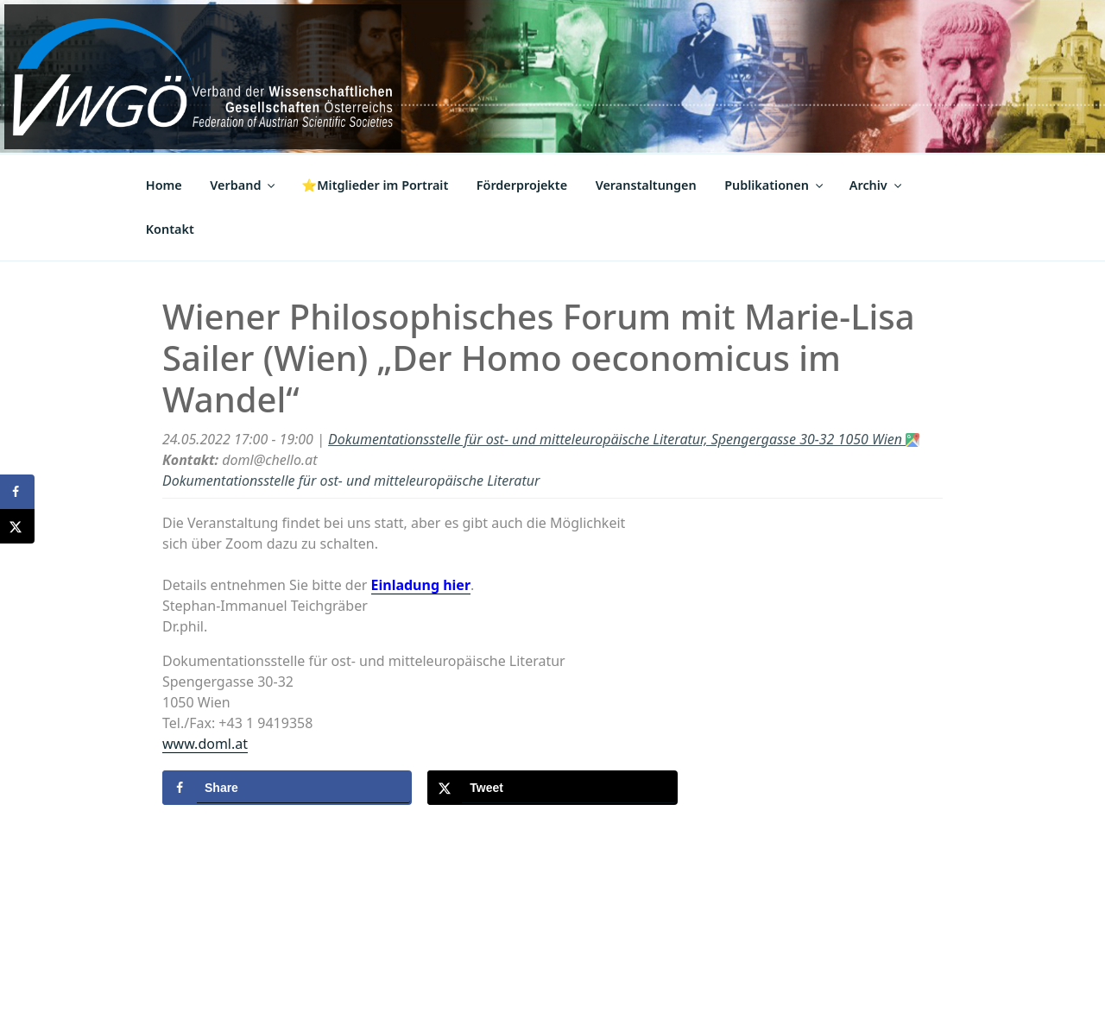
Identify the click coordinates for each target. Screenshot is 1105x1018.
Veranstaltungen (646, 185)
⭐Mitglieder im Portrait (374, 185)
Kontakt (170, 229)
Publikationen (774, 185)
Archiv (876, 185)
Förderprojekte (522, 185)
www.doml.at (205, 743)
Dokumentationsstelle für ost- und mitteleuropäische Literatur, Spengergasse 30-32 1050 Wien (623, 439)
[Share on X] (552, 787)
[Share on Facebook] (287, 787)
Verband (243, 185)
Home (164, 185)
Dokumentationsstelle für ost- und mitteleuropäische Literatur (351, 480)
